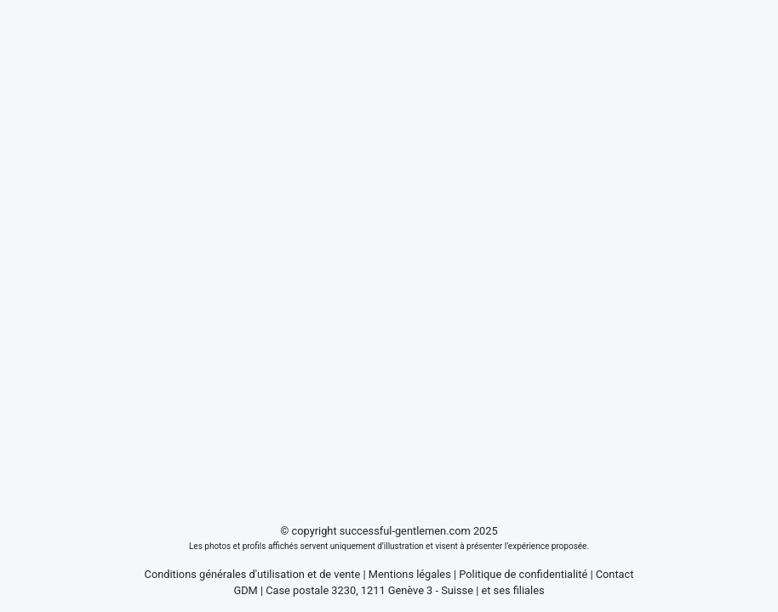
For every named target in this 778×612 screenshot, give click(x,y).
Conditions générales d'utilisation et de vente (253, 574)
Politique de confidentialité (523, 574)
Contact (615, 574)
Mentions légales (410, 574)
